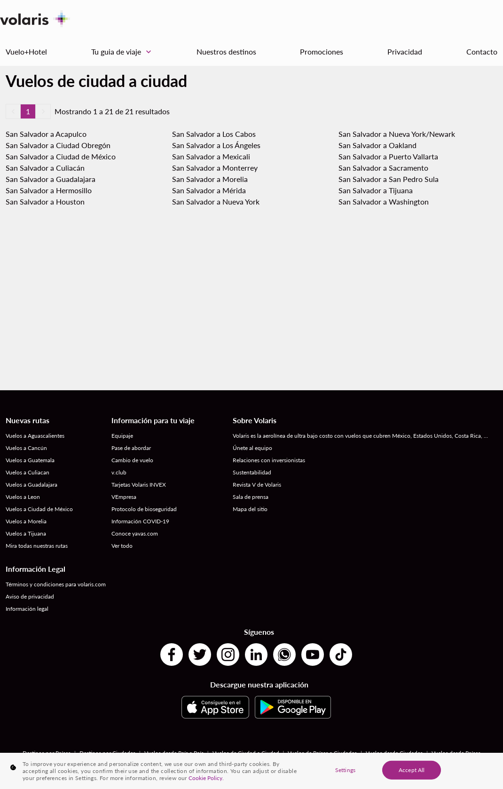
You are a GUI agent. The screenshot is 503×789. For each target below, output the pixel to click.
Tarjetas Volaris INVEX (138, 484)
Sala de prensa (250, 496)
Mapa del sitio (250, 509)
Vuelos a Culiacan (27, 472)
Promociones (321, 51)
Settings (345, 769)
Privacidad (404, 51)
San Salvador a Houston (45, 201)
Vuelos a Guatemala (30, 460)
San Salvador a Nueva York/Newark (396, 133)
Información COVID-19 (140, 521)
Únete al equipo (252, 447)
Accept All (411, 769)
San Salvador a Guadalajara (50, 178)
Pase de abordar (131, 447)
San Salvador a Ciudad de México (61, 156)
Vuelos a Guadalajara (31, 484)
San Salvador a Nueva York (215, 201)
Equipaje (122, 435)
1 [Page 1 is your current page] (28, 111)
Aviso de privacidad (30, 596)
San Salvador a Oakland (377, 145)
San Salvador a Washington (383, 201)
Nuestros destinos (226, 51)
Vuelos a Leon (23, 496)
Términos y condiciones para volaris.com (56, 584)
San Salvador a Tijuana (375, 190)
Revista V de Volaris (257, 484)
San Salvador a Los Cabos (214, 133)
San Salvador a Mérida (209, 190)
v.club (118, 472)
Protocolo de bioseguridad (144, 509)
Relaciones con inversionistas (269, 460)
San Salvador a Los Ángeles (216, 145)
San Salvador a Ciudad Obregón (58, 145)
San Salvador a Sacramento (383, 167)
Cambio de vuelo (132, 460)
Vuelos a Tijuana (26, 533)
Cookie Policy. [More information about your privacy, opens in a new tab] (206, 777)
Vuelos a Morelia (26, 521)
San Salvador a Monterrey (215, 167)
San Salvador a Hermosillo (49, 190)
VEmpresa (123, 496)
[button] (13, 111)
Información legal (27, 608)
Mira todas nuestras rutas (37, 545)
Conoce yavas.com (134, 533)
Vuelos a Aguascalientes (35, 435)
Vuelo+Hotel (26, 51)
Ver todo (122, 545)
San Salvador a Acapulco (46, 133)
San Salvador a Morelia (210, 178)
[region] (251, 771)
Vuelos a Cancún (26, 447)
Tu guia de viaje (123, 51)
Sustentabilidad (252, 472)
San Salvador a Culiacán (45, 167)
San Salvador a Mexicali (211, 156)
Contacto (481, 51)
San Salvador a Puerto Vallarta (388, 156)
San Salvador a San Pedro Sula (388, 178)
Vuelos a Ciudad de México (39, 509)
